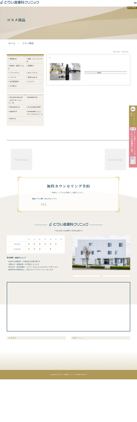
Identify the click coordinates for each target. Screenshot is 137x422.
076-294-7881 (48, 238)
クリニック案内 (122, 12)
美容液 (15, 74)
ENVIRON (33, 122)
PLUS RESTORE (31, 134)
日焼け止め (33, 95)
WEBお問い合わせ (121, 4)
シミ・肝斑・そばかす (79, 393)
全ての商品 (132, 17)
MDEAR (15, 140)
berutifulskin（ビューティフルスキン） (33, 143)
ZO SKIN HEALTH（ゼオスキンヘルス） (16, 125)
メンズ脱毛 (75, 390)
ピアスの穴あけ (107, 393)
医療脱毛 (75, 386)
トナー (14, 95)
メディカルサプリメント (110, 396)
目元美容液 (16, 99)
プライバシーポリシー (45, 400)
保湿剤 (31, 82)
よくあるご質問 (105, 12)
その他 (15, 104)
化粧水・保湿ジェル (16, 83)
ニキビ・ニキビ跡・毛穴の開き (82, 400)
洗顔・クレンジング (33, 75)
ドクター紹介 (90, 12)
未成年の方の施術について (16, 404)
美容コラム (41, 390)
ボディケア (33, 90)
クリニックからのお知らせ (46, 393)
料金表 (68, 12)
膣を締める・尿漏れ (108, 390)
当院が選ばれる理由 (18, 12)
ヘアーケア (16, 90)
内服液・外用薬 (107, 400)
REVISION (16, 133)
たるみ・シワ (76, 396)
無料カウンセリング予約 (97, 4)
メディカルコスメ (107, 404)
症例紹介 (78, 12)
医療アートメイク (78, 404)
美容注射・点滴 (107, 386)
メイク (31, 99)
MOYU (14, 151)
